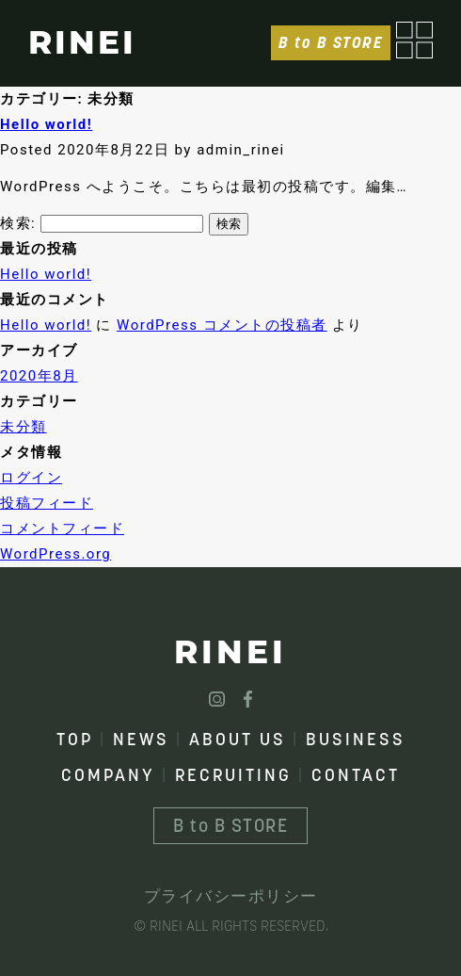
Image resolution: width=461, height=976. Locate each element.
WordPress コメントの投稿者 (222, 325)
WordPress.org (55, 553)
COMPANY (108, 775)
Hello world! (46, 124)
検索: (18, 223)
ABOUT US (237, 739)
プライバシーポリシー (231, 896)
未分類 (23, 426)
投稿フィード (46, 503)
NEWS (141, 739)
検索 (228, 224)
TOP (74, 739)
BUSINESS (355, 739)
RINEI (82, 42)
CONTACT (355, 775)
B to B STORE (330, 42)
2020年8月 (39, 375)
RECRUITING (233, 775)
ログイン (31, 477)
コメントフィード (62, 528)
